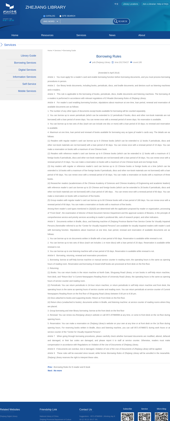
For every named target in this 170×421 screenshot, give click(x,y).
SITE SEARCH (67, 16)
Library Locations (130, 4)
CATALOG (49, 16)
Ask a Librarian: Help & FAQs (155, 4)
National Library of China (49, 416)
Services (81, 35)
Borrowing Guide (69, 51)
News (112, 35)
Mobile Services (27, 91)
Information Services (24, 76)
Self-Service (29, 84)
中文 (116, 4)
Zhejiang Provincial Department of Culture (55, 420)
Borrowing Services (25, 62)
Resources (47, 35)
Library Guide (28, 55)
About (141, 35)
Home (14, 35)
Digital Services (27, 69)
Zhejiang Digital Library (8, 416)
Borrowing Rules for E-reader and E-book (72, 367)
